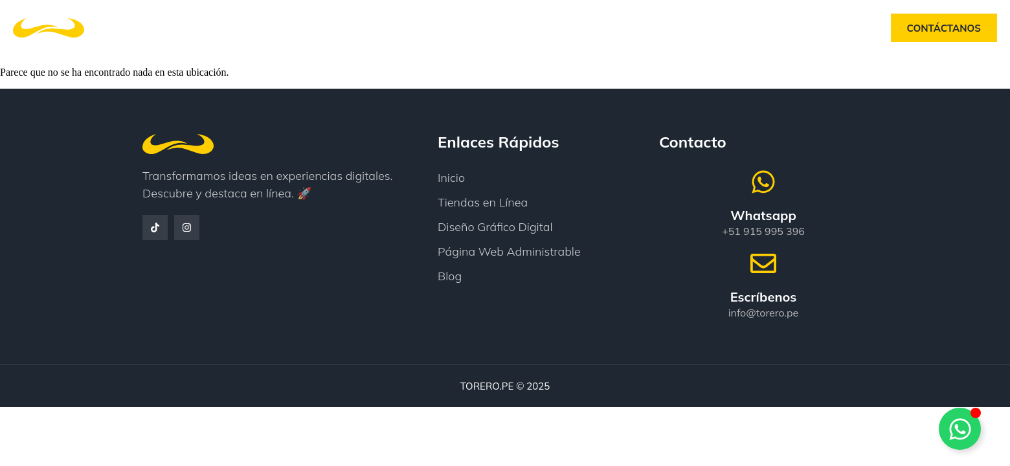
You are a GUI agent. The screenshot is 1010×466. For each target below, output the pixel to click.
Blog (658, 27)
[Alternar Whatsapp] (960, 429)
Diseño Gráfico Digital (495, 226)
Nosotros (421, 27)
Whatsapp (763, 215)
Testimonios (586, 27)
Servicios (501, 27)
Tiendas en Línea (483, 202)
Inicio (353, 27)
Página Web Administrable (509, 251)
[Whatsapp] (763, 182)
